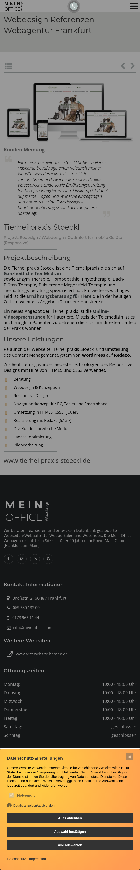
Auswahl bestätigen (70, 832)
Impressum (37, 859)
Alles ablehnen (70, 818)
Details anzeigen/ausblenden (34, 805)
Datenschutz (16, 859)
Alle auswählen (70, 845)
